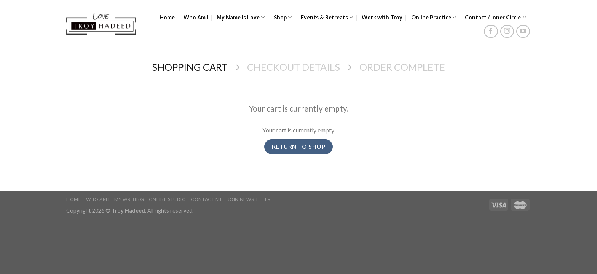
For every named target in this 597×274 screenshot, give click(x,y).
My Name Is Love (241, 17)
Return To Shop (299, 146)
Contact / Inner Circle (495, 17)
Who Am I (196, 17)
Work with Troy (382, 17)
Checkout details (293, 67)
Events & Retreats (327, 17)
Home (167, 17)
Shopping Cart (190, 67)
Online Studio (167, 199)
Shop (283, 17)
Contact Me (207, 199)
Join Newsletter (249, 199)
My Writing (129, 199)
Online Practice (434, 17)
